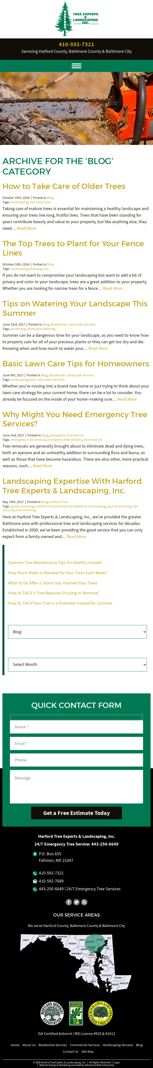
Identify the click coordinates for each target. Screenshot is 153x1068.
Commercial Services (85, 1045)
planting (35, 269)
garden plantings (22, 506)
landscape (33, 329)
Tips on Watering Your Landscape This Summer (74, 308)
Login (117, 1062)
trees (47, 202)
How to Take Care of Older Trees (63, 186)
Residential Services (53, 1045)
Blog (50, 198)
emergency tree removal (28, 440)
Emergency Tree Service (67, 435)
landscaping (19, 202)
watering (49, 329)
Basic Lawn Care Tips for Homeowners (75, 364)
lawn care (36, 380)
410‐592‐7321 (76, 44)
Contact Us (70, 1051)
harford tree (45, 506)
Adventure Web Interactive (99, 1065)
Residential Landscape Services (73, 324)
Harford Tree (58, 502)
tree (46, 269)
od (109, 506)
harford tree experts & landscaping (80, 506)
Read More (26, 228)
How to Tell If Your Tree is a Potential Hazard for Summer (60, 603)
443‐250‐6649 (105, 844)
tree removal (93, 440)
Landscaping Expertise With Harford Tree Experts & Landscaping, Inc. (72, 485)
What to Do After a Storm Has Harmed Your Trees (53, 583)
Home (15, 1045)
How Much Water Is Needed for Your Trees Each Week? (57, 573)
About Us (29, 1045)
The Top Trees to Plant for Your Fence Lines (73, 248)
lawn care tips (55, 380)
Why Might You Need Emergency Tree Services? (74, 419)
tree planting (121, 506)
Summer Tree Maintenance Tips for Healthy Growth (55, 562)
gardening (17, 329)
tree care (35, 202)
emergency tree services (64, 440)
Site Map (87, 1051)
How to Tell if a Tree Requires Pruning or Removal (53, 593)
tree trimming (26, 510)
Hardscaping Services (118, 1045)
